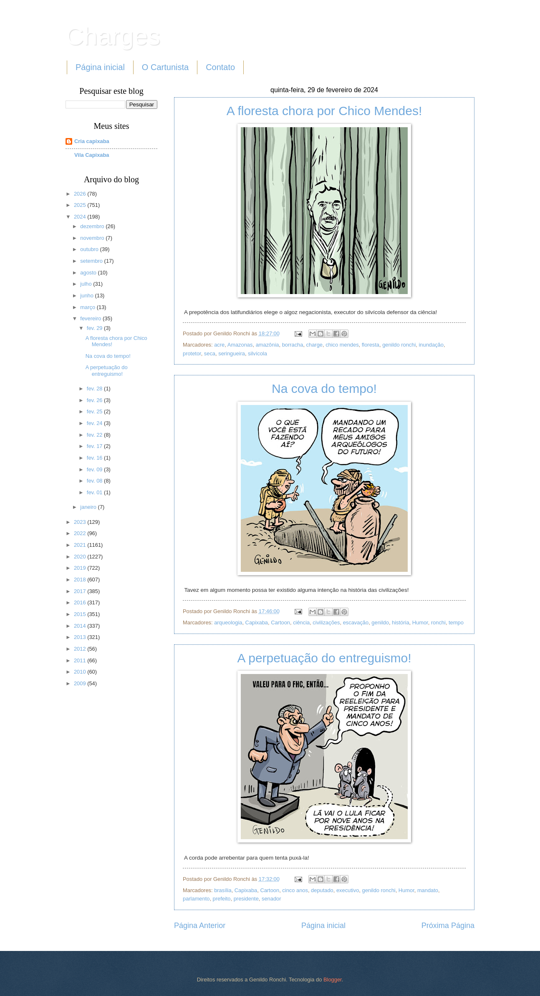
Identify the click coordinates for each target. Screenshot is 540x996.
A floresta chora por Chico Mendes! (324, 111)
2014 (80, 626)
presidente (246, 898)
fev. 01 (95, 492)
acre (219, 345)
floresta (370, 345)
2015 (80, 614)
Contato (220, 67)
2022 (80, 533)
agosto (89, 272)
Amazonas (240, 345)
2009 (80, 683)
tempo (456, 622)
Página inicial (100, 67)
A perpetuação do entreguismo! (324, 658)
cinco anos (295, 890)
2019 (80, 568)
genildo (380, 622)
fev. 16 (95, 458)
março (88, 307)
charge (314, 345)
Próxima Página (447, 925)
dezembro (93, 226)
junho (87, 295)
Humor (420, 622)
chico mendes (342, 345)
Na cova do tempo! (324, 388)
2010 (80, 672)
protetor (192, 353)
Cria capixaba (91, 141)
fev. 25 (95, 411)
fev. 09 (95, 469)
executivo (347, 890)
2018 (80, 579)
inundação (431, 345)
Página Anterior (199, 925)
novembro (93, 238)
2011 (80, 660)
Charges (113, 36)
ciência (301, 622)
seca (209, 353)
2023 (80, 522)
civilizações (326, 622)
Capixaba (256, 622)
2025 (80, 205)
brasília (223, 890)
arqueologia (228, 622)
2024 (80, 217)
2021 (80, 545)
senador (271, 898)
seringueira (231, 353)
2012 (80, 649)
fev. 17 (95, 446)
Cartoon (280, 622)
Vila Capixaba (91, 155)
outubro (90, 249)
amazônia (267, 345)
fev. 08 (95, 481)
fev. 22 (95, 435)
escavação (356, 622)
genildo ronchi (399, 345)
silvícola (257, 353)
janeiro (89, 507)
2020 (80, 556)
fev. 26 (95, 400)
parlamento (196, 898)
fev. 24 (95, 423)
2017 (80, 591)
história (400, 622)
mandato (427, 890)
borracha (292, 345)
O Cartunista (165, 67)
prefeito (222, 898)
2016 (80, 602)
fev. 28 (95, 388)
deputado (322, 890)
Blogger (332, 979)
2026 (80, 194)
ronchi (438, 622)
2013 (80, 637)
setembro (92, 261)
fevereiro (91, 318)
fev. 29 (95, 328)
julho (86, 284)
